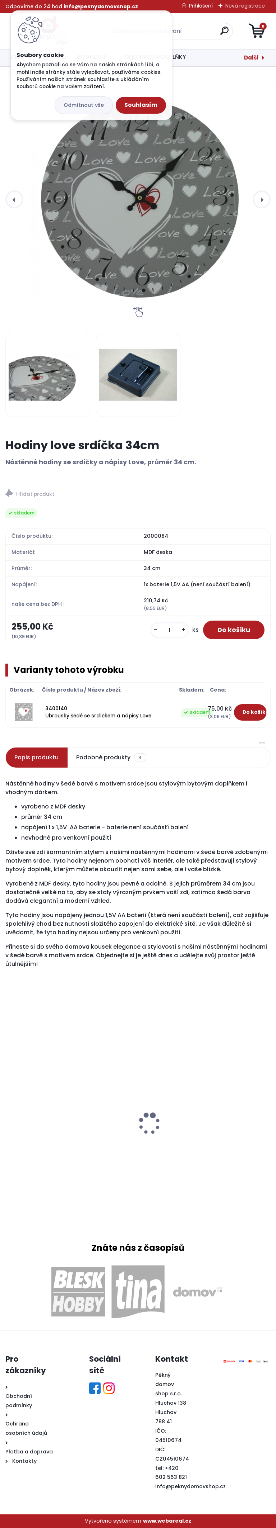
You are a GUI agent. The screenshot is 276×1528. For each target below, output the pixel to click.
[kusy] (169, 630)
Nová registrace (245, 5)
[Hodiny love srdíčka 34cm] (138, 199)
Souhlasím (140, 105)
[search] (224, 34)
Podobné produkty (111, 757)
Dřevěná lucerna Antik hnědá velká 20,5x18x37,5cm (194, 1126)
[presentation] (14, 199)
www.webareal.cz (167, 1520)
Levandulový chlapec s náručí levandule (66, 1135)
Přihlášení (201, 5)
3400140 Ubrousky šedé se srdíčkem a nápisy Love (98, 712)
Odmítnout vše (84, 105)
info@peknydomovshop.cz (190, 1486)
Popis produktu (36, 757)
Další (251, 57)
